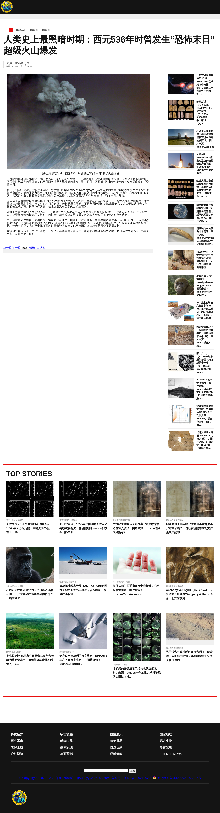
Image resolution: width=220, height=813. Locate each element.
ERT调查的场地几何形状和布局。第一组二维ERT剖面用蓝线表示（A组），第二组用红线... (204, 310)
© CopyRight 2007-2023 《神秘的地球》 (47, 778)
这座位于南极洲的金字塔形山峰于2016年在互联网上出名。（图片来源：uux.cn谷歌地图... (83, 660)
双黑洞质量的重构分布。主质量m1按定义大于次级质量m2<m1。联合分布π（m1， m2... (204, 415)
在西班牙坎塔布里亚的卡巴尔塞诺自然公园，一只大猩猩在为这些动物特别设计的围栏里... (29, 594)
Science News (13, 34)
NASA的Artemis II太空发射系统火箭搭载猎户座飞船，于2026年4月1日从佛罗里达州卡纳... (204, 164)
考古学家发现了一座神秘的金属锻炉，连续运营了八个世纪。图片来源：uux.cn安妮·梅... (204, 336)
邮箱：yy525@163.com (93, 778)
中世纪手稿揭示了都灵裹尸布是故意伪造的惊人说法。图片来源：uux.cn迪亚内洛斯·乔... (137, 528)
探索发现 (140, 20)
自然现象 (154, 20)
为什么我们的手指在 (121, 582)
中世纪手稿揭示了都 (121, 520)
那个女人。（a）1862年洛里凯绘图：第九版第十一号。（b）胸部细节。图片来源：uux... (204, 363)
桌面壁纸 (195, 20)
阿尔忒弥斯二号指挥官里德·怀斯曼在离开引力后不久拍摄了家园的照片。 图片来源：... (204, 213)
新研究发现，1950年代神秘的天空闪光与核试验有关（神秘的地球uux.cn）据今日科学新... (83, 528)
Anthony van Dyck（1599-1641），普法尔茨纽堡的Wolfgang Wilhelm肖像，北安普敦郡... (189, 594)
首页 (6, 20)
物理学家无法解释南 (68, 582)
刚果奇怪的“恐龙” (14, 652)
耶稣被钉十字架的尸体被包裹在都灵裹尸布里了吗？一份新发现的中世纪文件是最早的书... (189, 528)
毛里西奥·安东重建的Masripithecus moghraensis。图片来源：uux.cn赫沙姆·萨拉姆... (205, 285)
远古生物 (113, 20)
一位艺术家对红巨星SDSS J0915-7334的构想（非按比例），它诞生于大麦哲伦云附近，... (204, 84)
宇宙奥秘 (30, 20)
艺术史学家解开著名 (175, 586)
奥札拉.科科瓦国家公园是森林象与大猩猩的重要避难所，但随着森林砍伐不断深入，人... (30, 660)
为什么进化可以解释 (15, 586)
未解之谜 (126, 20)
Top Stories (29, 473)
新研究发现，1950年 (68, 520)
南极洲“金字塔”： (67, 652)
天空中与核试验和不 (15, 520)
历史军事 (71, 20)
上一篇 (7, 247)
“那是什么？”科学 (121, 664)
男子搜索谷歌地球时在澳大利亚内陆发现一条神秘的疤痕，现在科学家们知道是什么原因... (189, 656)
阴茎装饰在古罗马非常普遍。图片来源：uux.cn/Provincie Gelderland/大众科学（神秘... (206, 236)
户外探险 (181, 20)
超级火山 (33, 247)
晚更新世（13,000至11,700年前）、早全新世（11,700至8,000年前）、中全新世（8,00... (204, 112)
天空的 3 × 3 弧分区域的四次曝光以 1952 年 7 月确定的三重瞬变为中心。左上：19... (29, 528)
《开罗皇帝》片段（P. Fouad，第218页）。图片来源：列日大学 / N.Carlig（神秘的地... (204, 440)
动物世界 (85, 20)
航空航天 (44, 20)
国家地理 (58, 20)
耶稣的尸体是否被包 (175, 520)
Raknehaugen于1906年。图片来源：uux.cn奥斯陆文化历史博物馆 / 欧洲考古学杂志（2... (204, 389)
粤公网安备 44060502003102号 (179, 778)
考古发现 (168, 20)
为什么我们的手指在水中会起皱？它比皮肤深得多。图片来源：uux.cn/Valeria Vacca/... (136, 590)
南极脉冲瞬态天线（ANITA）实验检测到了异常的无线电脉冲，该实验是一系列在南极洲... (83, 590)
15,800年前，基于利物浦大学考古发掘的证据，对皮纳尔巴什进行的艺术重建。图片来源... (204, 259)
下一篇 (16, 247)
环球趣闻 (209, 20)
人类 (43, 247)
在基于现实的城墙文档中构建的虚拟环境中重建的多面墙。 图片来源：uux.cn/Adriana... (206, 138)
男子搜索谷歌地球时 (175, 648)
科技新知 (16, 20)
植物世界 (99, 20)
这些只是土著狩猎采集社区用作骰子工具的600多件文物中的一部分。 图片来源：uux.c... (204, 188)
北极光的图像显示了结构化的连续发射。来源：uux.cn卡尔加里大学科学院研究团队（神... (137, 673)
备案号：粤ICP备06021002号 (131, 778)
